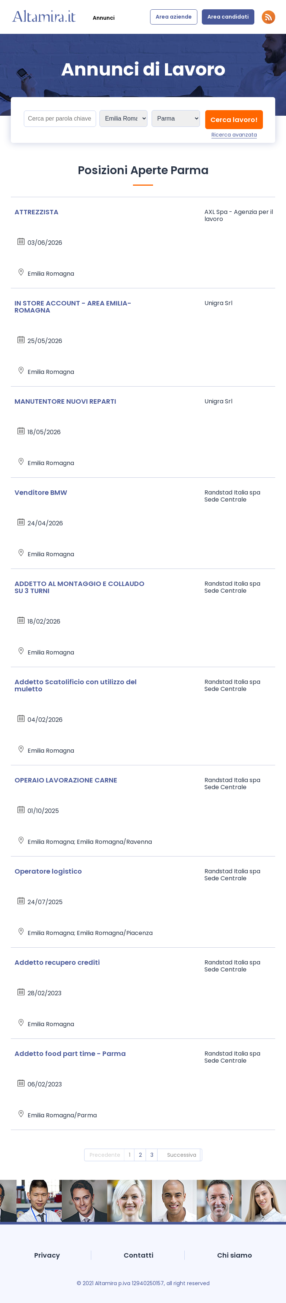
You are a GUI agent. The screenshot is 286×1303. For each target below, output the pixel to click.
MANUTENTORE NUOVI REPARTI (65, 401)
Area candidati (228, 16)
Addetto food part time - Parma (70, 1053)
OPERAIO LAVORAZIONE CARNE (66, 780)
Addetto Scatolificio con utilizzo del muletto (76, 685)
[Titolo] (60, 119)
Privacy (47, 1255)
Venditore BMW (41, 492)
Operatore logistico (48, 871)
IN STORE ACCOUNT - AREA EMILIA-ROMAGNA (73, 306)
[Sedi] (123, 118)
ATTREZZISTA (36, 212)
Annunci (104, 18)
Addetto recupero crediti (57, 962)
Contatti (138, 1255)
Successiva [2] (181, 1155)
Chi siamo (234, 1255)
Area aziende (174, 16)
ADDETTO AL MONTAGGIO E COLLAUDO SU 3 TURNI (79, 587)
